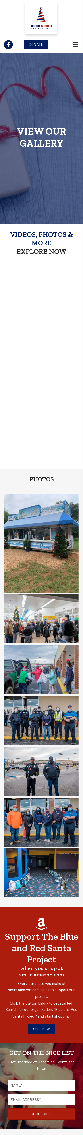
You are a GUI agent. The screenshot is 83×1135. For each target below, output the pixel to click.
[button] (8, 44)
